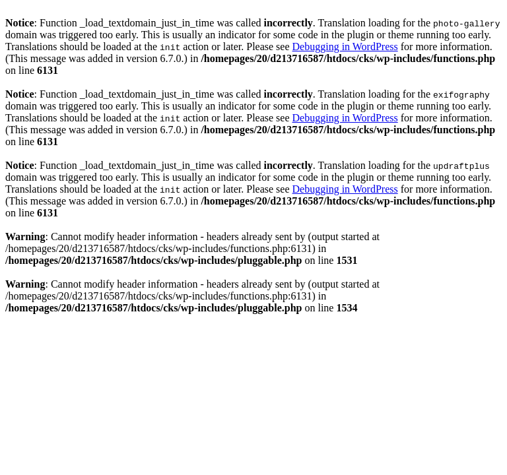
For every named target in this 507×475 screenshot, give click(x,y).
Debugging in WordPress (345, 46)
